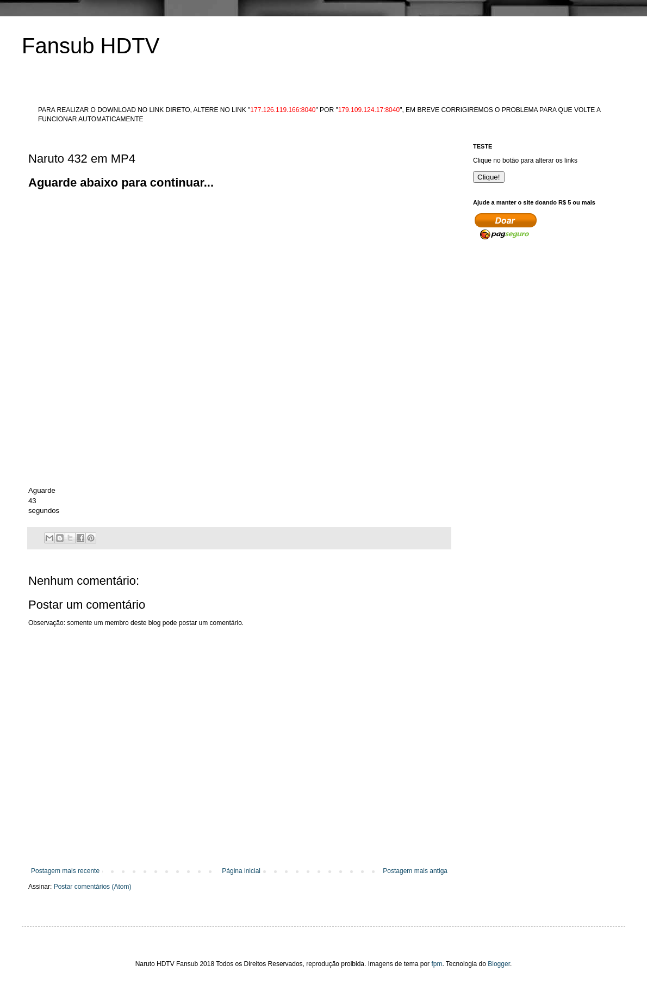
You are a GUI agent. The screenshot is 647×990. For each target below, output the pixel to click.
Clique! (488, 177)
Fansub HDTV (90, 46)
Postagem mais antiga (415, 871)
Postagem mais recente (65, 871)
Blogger (499, 964)
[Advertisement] (223, 267)
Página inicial (241, 871)
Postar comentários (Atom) (93, 886)
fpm (436, 964)
